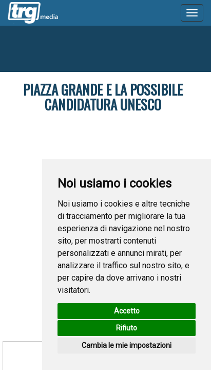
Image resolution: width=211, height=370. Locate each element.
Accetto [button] (127, 311)
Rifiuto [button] (126, 328)
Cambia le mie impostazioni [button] (126, 345)
